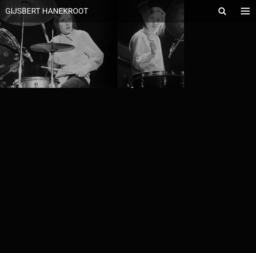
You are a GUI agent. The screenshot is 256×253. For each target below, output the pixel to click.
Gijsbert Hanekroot (46, 10)
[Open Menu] (245, 11)
